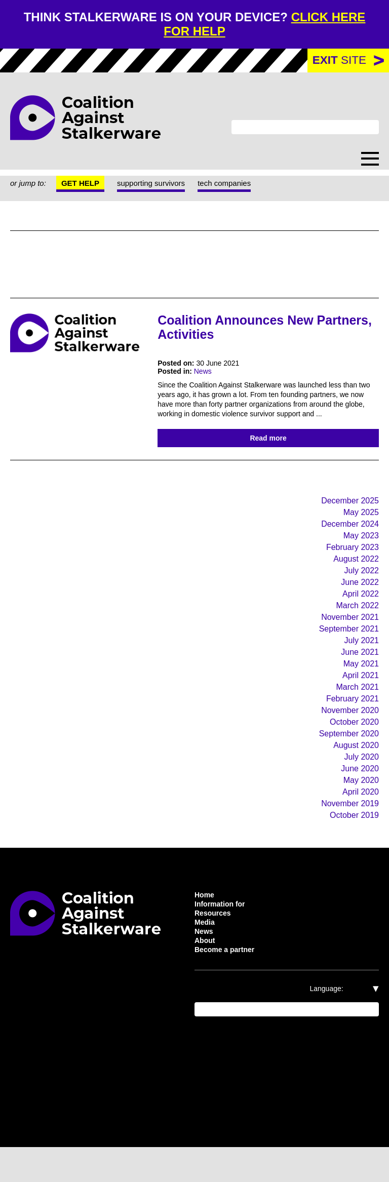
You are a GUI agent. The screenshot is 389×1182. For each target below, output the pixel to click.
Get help (85, 185)
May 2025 (360, 527)
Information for (222, 933)
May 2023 (360, 551)
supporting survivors (161, 185)
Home (205, 923)
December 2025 (346, 515)
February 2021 (351, 721)
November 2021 (347, 636)
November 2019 (347, 831)
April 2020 (358, 818)
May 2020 (359, 806)
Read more (268, 451)
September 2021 (346, 648)
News (206, 373)
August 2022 (353, 575)
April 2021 (360, 697)
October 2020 (351, 746)
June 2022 (358, 600)
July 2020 (359, 782)
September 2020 (344, 758)
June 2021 (359, 673)
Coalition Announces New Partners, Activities (243, 328)
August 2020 (353, 770)
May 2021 (360, 685)
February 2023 (350, 563)
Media (205, 953)
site (339, 61)
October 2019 (352, 843)
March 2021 (356, 709)
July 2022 (360, 588)
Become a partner (228, 984)
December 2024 (346, 539)
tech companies (242, 185)
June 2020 (357, 794)
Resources (213, 943)
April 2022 (359, 612)
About (206, 973)
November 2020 (346, 733)
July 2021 (361, 660)
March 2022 (355, 624)
